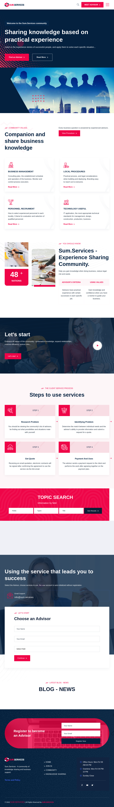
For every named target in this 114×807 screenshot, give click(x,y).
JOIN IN (49, 766)
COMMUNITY (51, 770)
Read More (42, 57)
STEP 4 (90, 447)
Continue (22, 658)
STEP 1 (36, 410)
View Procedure (69, 133)
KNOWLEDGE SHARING (56, 774)
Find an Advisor (17, 57)
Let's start (13, 356)
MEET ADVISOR (92, 5)
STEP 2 (90, 410)
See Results (93, 511)
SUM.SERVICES (17, 802)
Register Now (81, 741)
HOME (48, 762)
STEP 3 (36, 447)
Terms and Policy (12, 780)
